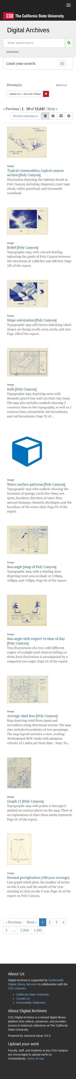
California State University (32, 994)
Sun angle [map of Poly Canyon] (31, 567)
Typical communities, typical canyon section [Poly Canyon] (35, 172)
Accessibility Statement (30, 1002)
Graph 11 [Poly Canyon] (25, 801)
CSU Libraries (17, 988)
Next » (52, 108)
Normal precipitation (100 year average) (38, 877)
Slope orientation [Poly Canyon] (32, 320)
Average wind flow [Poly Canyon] (32, 716)
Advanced (12, 51)
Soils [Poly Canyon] (21, 389)
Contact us (23, 998)
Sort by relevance (25, 116)
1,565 (38, 930)
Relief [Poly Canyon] (22, 247)
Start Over (61, 85)
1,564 (24, 930)
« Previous (13, 922)
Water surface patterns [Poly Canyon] (36, 484)
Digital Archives (28, 30)
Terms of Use (35, 1058)
